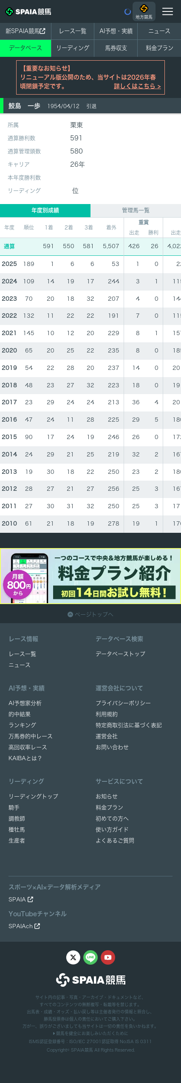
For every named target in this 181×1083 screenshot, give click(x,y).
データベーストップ (120, 654)
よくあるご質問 (115, 840)
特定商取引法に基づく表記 (129, 725)
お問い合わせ (112, 747)
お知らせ (107, 796)
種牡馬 (16, 829)
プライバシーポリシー (123, 703)
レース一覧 (72, 31)
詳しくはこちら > (137, 86)
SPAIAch (24, 926)
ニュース (159, 31)
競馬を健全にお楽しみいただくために (90, 1033)
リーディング (72, 48)
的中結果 (19, 714)
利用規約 (107, 714)
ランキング (22, 725)
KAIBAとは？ (25, 758)
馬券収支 (116, 48)
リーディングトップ (33, 796)
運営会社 (107, 736)
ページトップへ (90, 614)
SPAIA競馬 (82, 1050)
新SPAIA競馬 (25, 31)
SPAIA (20, 899)
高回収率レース (27, 747)
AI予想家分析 (25, 703)
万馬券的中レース (30, 736)
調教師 (16, 818)
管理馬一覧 (136, 210)
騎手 (14, 807)
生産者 (16, 840)
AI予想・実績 (116, 31)
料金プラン (109, 807)
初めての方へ (112, 818)
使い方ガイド (112, 829)
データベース (25, 48)
